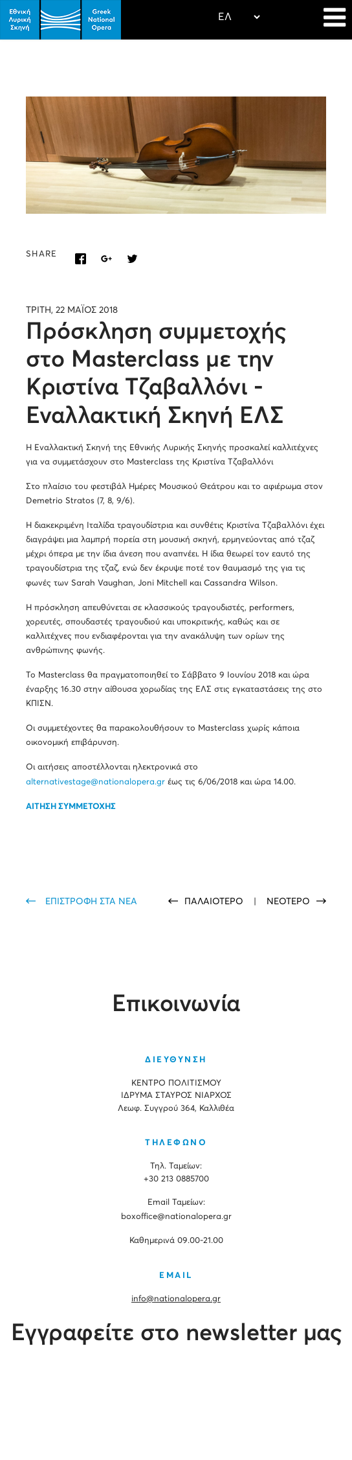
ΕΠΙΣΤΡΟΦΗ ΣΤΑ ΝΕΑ (91, 901)
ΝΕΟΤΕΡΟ (288, 901)
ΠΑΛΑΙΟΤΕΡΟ (215, 901)
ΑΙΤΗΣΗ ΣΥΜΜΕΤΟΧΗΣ (71, 807)
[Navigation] (335, 19)
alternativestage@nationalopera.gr (95, 782)
